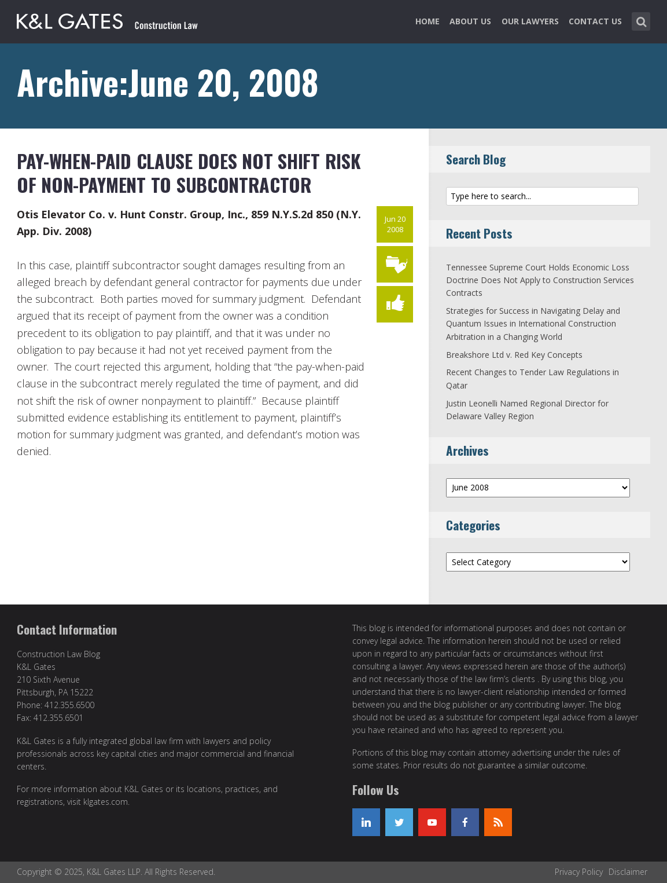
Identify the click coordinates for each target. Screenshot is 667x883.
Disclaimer (628, 871)
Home (427, 21)
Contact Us (595, 21)
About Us (470, 21)
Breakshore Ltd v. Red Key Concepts (514, 354)
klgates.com (105, 801)
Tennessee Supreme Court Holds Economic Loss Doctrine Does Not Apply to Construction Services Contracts (540, 280)
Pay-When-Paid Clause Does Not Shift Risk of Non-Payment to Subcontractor (189, 173)
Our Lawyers (530, 21)
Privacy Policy (579, 871)
